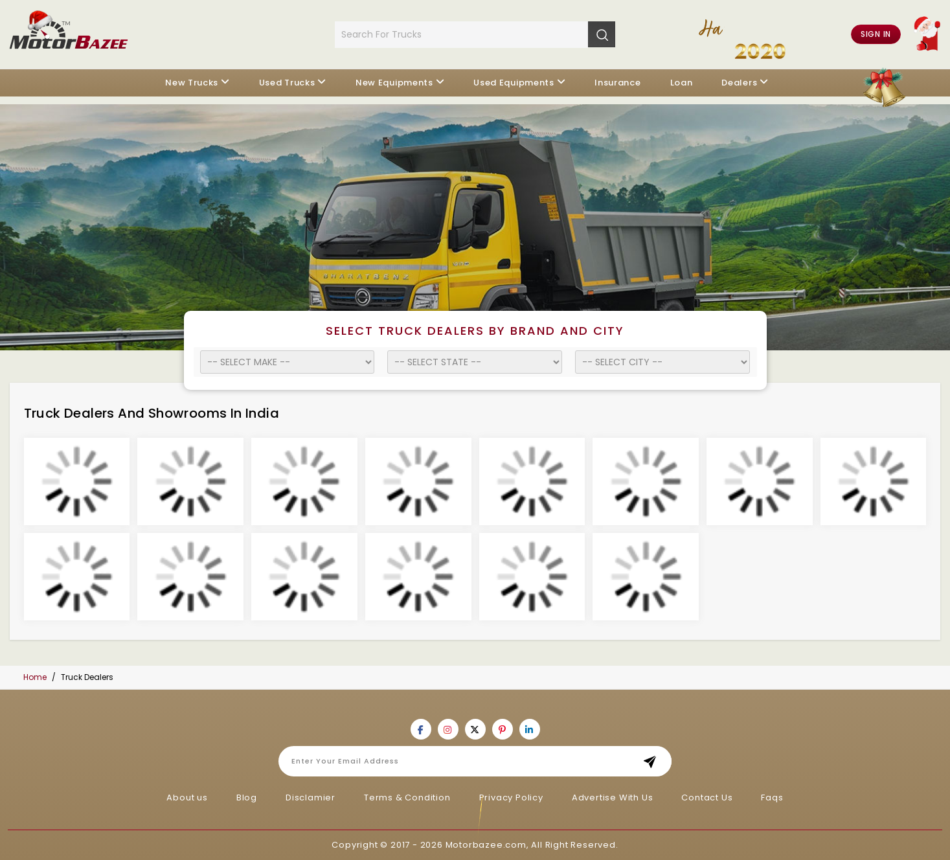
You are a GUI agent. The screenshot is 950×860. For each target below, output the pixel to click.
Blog (246, 797)
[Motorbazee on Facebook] (421, 729)
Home (35, 677)
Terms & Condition (407, 797)
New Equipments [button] (394, 82)
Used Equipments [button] (513, 82)
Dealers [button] (739, 82)
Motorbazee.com (486, 845)
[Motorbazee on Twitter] (475, 729)
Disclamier (310, 797)
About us (186, 797)
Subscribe (654, 761)
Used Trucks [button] (287, 82)
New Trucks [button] (191, 82)
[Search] (601, 34)
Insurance (617, 82)
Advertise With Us (612, 797)
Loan (681, 82)
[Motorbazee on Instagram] (448, 729)
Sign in (876, 34)
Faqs (772, 797)
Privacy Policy (511, 797)
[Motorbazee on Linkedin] (529, 729)
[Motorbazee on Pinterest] (502, 729)
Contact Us (706, 797)
